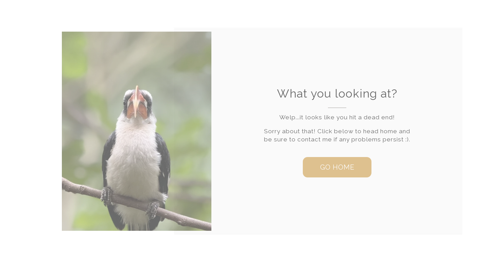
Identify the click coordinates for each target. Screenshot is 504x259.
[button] (337, 167)
